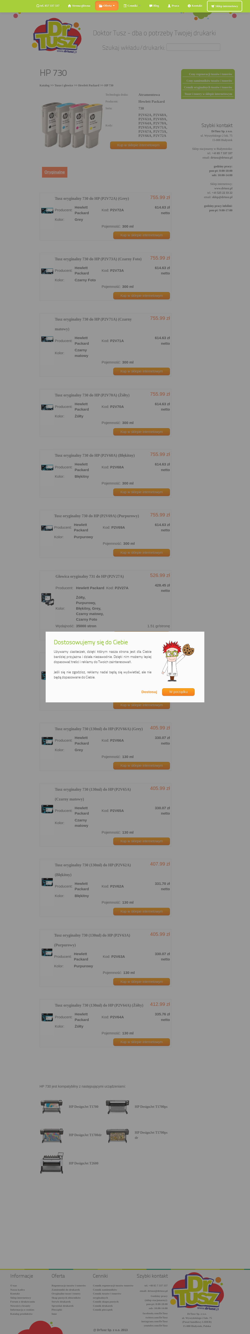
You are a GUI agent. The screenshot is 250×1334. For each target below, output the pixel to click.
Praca (173, 6)
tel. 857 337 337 (48, 6)
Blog (154, 6)
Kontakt (195, 6)
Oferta (107, 6)
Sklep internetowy (224, 6)
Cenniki (132, 6)
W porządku (178, 692)
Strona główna (79, 6)
